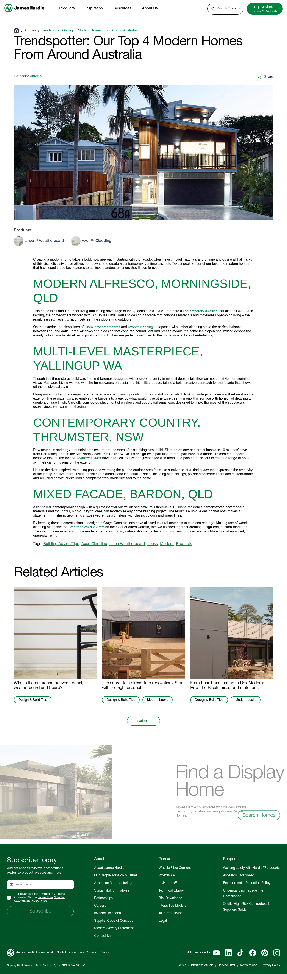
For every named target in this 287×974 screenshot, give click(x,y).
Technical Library (171, 891)
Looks (152, 544)
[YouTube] (216, 952)
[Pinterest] (264, 952)
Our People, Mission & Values (115, 876)
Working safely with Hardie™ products (251, 868)
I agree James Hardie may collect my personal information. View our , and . (39, 897)
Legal (163, 921)
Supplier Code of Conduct (113, 921)
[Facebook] (252, 952)
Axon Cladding (94, 544)
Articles (30, 31)
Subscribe (40, 911)
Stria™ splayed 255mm (86, 527)
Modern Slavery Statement (114, 928)
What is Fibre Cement (175, 868)
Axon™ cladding (140, 327)
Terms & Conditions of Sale (196, 965)
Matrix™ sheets (89, 458)
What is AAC (168, 876)
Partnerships (103, 898)
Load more (143, 721)
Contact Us (102, 936)
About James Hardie (109, 868)
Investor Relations (107, 913)
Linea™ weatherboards (102, 327)
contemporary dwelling (200, 311)
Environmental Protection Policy (246, 883)
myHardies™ (168, 883)
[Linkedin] (228, 952)
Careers (100, 906)
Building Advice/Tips (61, 544)
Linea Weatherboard (127, 544)
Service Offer (226, 965)
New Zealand (88, 952)
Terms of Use (45, 897)
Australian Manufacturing (112, 883)
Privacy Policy (38, 901)
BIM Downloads (170, 898)
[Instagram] (276, 952)
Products (184, 544)
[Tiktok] (240, 952)
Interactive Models (172, 906)
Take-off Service (170, 913)
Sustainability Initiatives (111, 891)
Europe (105, 952)
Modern (167, 544)
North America (66, 952)
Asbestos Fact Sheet (238, 876)
